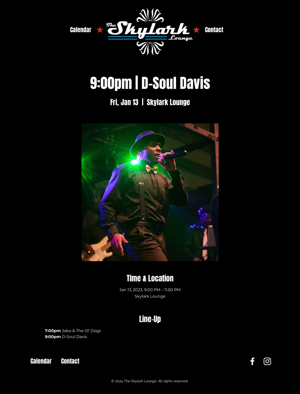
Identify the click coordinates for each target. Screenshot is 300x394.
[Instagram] (267, 361)
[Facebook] (252, 361)
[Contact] (214, 30)
